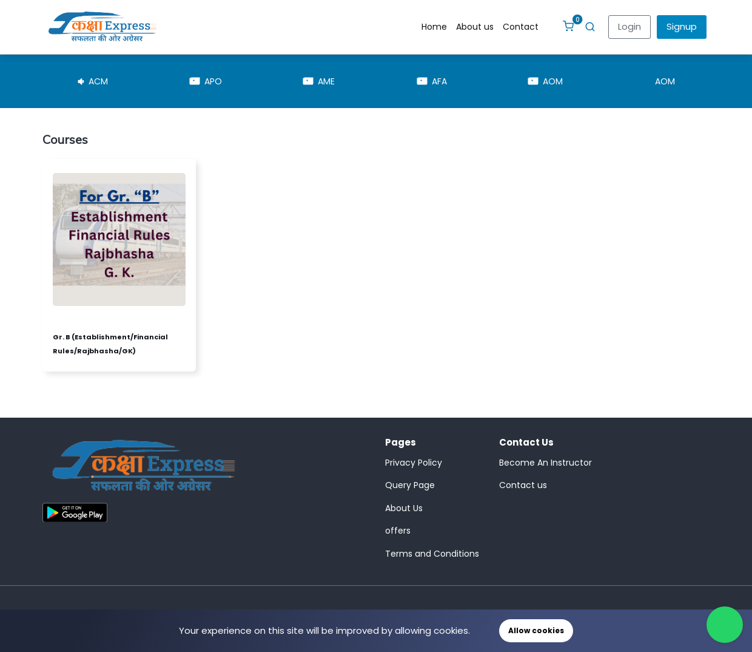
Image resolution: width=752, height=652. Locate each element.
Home (434, 27)
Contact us (523, 485)
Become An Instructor (545, 463)
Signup (681, 26)
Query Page (410, 485)
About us (475, 27)
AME (319, 81)
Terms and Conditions (432, 554)
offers (398, 531)
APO (206, 81)
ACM (93, 81)
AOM (545, 81)
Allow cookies (536, 630)
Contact (521, 27)
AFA (432, 81)
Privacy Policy (413, 463)
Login (629, 26)
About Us (404, 508)
